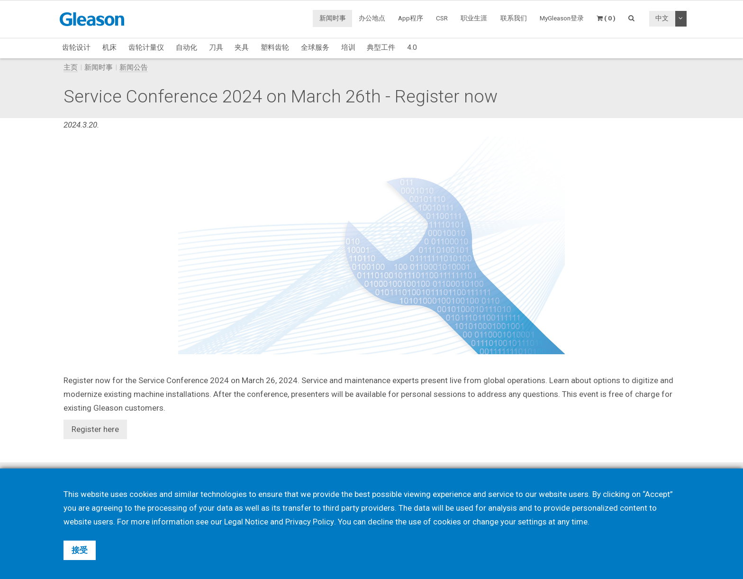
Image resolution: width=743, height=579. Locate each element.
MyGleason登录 (562, 18)
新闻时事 (332, 18)
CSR (442, 18)
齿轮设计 (76, 47)
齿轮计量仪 (146, 47)
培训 (348, 47)
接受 (80, 550)
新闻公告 (133, 67)
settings (532, 521)
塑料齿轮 (275, 47)
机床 (109, 47)
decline (380, 521)
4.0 (412, 47)
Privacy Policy (310, 521)
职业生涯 (474, 18)
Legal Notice (246, 521)
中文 (662, 18)
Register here (95, 429)
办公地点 (372, 18)
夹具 (242, 47)
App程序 (410, 18)
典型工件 (381, 47)
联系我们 (513, 18)
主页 (70, 67)
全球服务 (315, 47)
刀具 (216, 47)
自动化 (186, 47)
